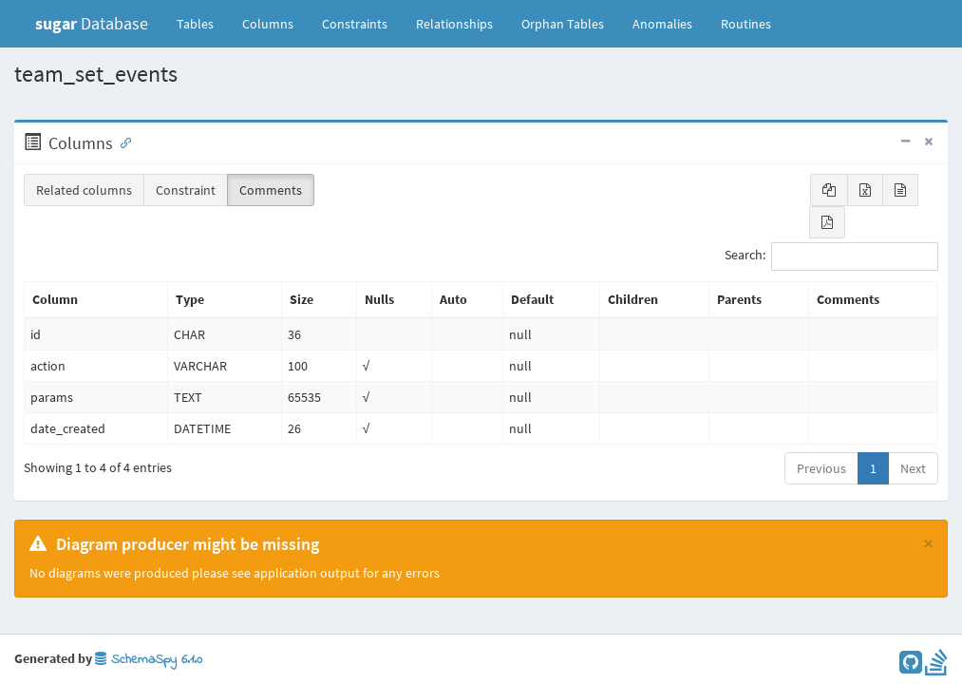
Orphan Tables (562, 23)
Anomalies (662, 23)
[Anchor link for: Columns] (121, 141)
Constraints (354, 23)
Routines (746, 23)
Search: (831, 256)
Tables (202, 22)
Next (913, 468)
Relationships (454, 23)
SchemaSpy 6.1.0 (148, 660)
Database (91, 23)
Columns (267, 23)
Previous (821, 468)
